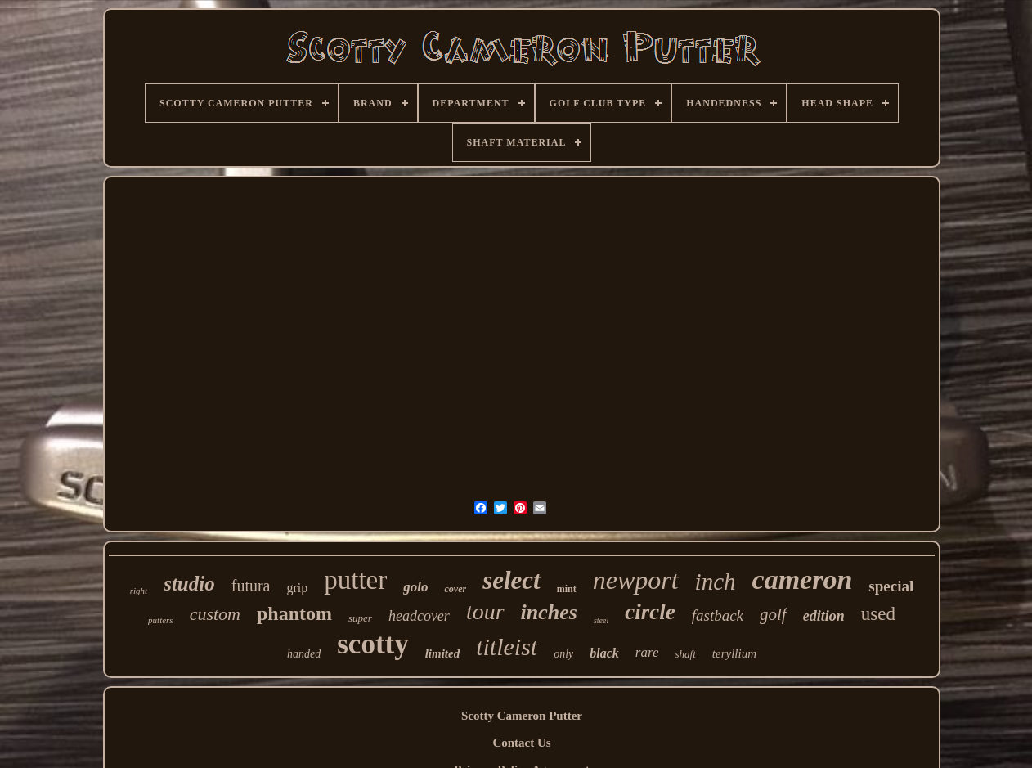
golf (773, 614)
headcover (419, 616)
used (878, 614)
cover (455, 589)
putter (355, 580)
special (890, 586)
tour (485, 611)
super (360, 618)
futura (251, 586)
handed (304, 654)
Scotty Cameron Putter (521, 715)
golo (415, 587)
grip (296, 588)
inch (715, 581)
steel (601, 620)
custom (215, 614)
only (563, 654)
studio (189, 584)
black (604, 653)
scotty (372, 644)
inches (549, 612)
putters (160, 620)
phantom (294, 613)
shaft (685, 654)
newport (636, 580)
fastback (717, 615)
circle (650, 612)
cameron (802, 579)
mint (567, 589)
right (138, 590)
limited (442, 653)
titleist (506, 646)
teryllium (734, 653)
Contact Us (521, 742)
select (511, 580)
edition (824, 616)
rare (647, 652)
